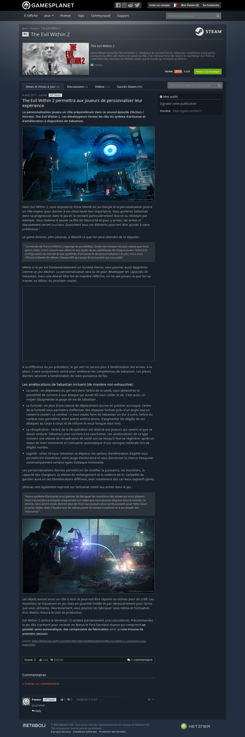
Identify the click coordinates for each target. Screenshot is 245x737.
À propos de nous (61, 731)
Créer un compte (159, 5)
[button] (174, 5)
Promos (65, 16)
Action (34, 28)
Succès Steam (129, 87)
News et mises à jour (43, 87)
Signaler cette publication (178, 104)
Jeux (24, 28)
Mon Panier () (190, 5)
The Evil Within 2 (50, 28)
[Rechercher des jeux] (190, 16)
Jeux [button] (47, 16)
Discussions (77, 87)
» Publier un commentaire (40, 684)
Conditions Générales (85, 731)
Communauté (100, 16)
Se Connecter (211, 5)
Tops (81, 16)
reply (36, 711)
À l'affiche (31, 16)
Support (123, 16)
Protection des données (112, 731)
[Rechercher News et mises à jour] (191, 85)
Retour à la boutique (208, 71)
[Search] (218, 16)
